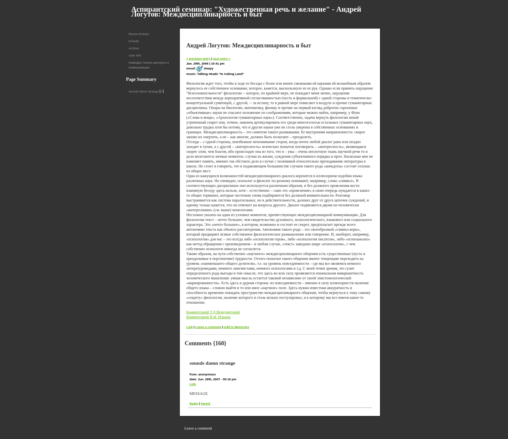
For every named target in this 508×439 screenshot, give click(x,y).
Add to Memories (236, 327)
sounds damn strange (143, 91)
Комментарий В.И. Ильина (208, 317)
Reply (194, 403)
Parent (205, 403)
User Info (135, 55)
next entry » (221, 58)
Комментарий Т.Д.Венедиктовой (213, 312)
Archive (134, 48)
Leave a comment (208, 327)
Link (189, 327)
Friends (134, 41)
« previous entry (198, 58)
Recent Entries (139, 34)
